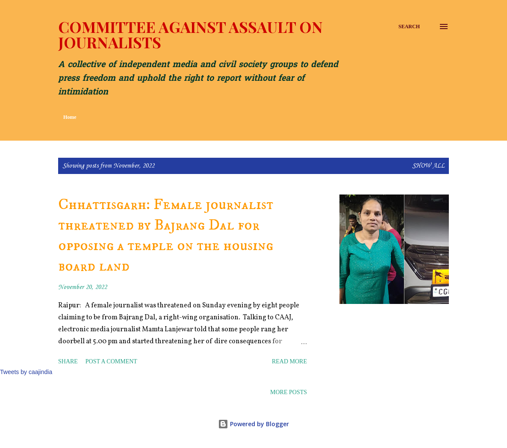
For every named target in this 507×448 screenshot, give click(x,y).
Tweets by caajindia (26, 371)
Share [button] (68, 361)
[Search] (409, 26)
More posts (288, 392)
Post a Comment (111, 361)
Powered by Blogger (253, 424)
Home (70, 117)
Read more (289, 361)
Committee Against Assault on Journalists (190, 34)
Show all (428, 166)
